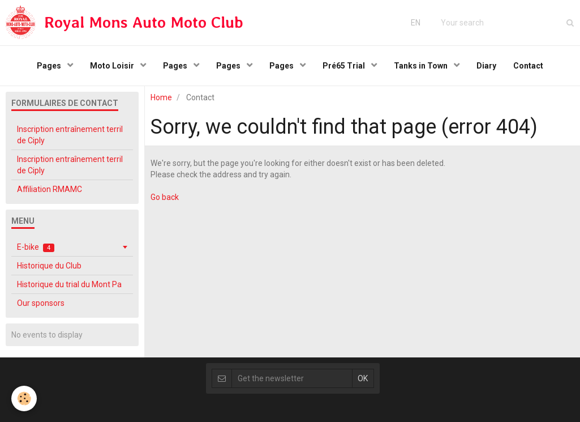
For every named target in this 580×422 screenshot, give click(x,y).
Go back (165, 197)
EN (415, 22)
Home (161, 97)
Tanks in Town (421, 65)
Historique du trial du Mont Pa (69, 284)
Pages (50, 65)
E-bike (35, 247)
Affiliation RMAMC (49, 189)
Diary (486, 65)
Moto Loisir (113, 65)
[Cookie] (24, 398)
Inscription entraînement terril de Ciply (70, 135)
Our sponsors (41, 303)
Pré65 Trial (345, 65)
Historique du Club (49, 265)
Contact (528, 65)
